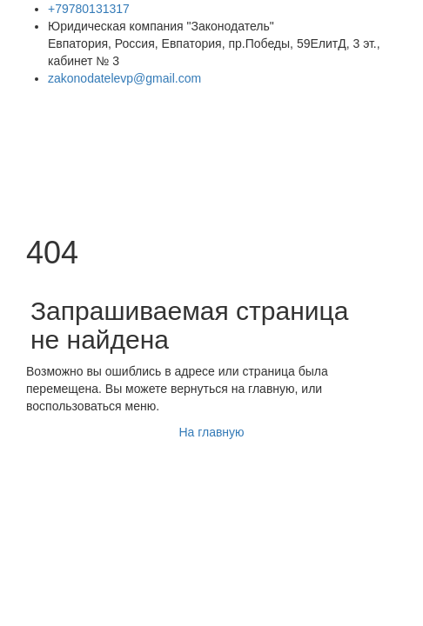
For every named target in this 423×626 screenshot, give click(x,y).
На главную (211, 432)
